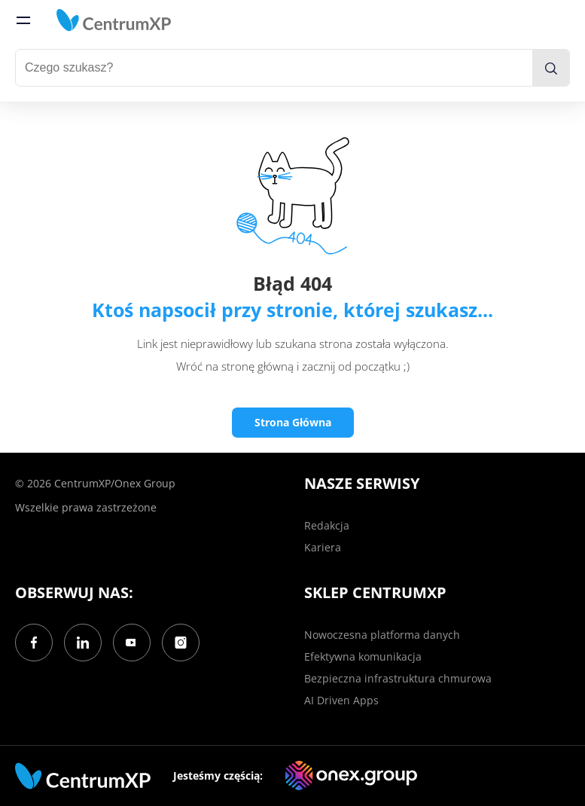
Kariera (322, 547)
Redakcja (326, 525)
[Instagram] (181, 642)
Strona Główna (292, 422)
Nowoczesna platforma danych (382, 634)
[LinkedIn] (83, 642)
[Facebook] (34, 642)
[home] (114, 20)
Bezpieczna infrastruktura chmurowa (398, 678)
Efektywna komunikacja (363, 656)
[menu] (23, 20)
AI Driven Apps (341, 700)
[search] (551, 68)
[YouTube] (132, 642)
